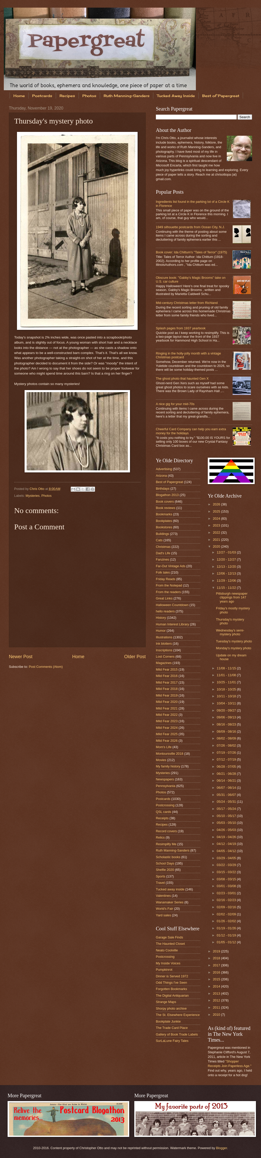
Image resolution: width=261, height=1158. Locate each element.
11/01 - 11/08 (227, 675)
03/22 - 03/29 (227, 865)
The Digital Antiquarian (172, 995)
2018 (217, 958)
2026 (217, 504)
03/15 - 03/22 (227, 872)
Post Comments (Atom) (46, 667)
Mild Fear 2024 (167, 728)
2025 (217, 511)
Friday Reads (165, 579)
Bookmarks (164, 514)
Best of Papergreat (169, 482)
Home (19, 96)
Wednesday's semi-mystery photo (230, 632)
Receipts (162, 818)
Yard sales (163, 915)
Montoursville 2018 (169, 753)
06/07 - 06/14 (227, 788)
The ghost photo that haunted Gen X (182, 378)
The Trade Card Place (172, 1028)
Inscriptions (164, 650)
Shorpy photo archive (171, 1008)
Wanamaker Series (169, 902)
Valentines (163, 896)
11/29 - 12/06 (227, 580)
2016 (217, 972)
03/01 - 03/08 (227, 886)
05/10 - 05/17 (227, 816)
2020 (217, 546)
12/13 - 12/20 (227, 566)
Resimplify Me (166, 844)
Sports (160, 876)
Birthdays (163, 488)
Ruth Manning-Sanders (127, 96)
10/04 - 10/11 (227, 703)
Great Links (164, 598)
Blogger (221, 1148)
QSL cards (163, 812)
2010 (217, 1014)
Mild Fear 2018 (167, 689)
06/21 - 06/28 (227, 774)
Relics (160, 837)
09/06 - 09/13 (227, 717)
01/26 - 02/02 (227, 921)
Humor (161, 630)
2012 (217, 1000)
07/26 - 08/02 (227, 745)
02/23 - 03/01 (227, 893)
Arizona (161, 475)
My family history (168, 766)
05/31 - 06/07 (227, 795)
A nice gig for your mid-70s (175, 404)
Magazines (164, 663)
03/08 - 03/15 (227, 879)
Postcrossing (165, 805)
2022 (217, 532)
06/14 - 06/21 (227, 780)
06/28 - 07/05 (227, 766)
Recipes (67, 96)
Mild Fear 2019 (167, 695)
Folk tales (163, 572)
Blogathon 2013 (167, 495)
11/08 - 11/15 (227, 668)
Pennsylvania (165, 786)
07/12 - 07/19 (227, 759)
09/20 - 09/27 (227, 710)
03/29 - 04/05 (227, 858)
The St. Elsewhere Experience (178, 1015)
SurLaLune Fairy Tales (172, 1041)
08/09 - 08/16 (227, 731)
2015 (217, 979)
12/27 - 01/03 (227, 552)
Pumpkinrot (164, 969)
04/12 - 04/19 (227, 844)
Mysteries (33, 496)
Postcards (42, 96)
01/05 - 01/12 (227, 942)
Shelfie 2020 (165, 870)
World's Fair (164, 908)
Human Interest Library (172, 624)
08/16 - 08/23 (227, 724)
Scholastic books (168, 857)
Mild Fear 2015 (167, 669)
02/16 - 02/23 (227, 900)
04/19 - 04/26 (227, 837)
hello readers (165, 611)
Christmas (163, 547)
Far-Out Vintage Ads (170, 566)
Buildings (162, 534)
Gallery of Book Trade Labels (177, 1034)
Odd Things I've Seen (171, 982)
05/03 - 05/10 (227, 823)
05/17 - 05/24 (227, 809)
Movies (161, 760)
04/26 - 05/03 (227, 830)
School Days (165, 863)
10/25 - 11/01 (227, 682)
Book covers (165, 501)
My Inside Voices (168, 963)
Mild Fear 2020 (167, 702)
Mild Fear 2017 (167, 682)
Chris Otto (37, 489)
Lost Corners (165, 656)
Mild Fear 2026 (167, 741)
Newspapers (165, 779)
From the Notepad (169, 585)
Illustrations (164, 637)
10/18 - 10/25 (227, 689)
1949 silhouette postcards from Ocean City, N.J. (190, 227)
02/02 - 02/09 (227, 914)
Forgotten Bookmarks (171, 989)
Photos (89, 96)
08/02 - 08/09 (227, 738)
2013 (217, 993)
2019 (217, 951)
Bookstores (164, 527)
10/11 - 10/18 (227, 696)
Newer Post (20, 656)
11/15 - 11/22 (227, 588)
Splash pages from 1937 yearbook (181, 328)
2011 (217, 1007)
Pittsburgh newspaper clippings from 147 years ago (232, 597)
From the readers (168, 592)
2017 (217, 965)
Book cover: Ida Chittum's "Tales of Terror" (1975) (191, 252)
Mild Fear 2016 (167, 676)
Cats (159, 540)
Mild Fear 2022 (167, 715)
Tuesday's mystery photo (234, 641)
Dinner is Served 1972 (172, 976)
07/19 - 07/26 (227, 752)
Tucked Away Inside (176, 96)
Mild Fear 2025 (167, 734)
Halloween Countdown (172, 605)
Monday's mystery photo (233, 648)
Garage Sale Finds (169, 937)
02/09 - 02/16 (227, 907)
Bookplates (164, 521)
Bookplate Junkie (168, 1021)
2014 (217, 986)
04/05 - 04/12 (227, 851)
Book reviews (165, 508)
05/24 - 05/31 (227, 802)
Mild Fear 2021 (167, 708)
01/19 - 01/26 (227, 928)
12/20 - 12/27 (227, 559)
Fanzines (162, 559)
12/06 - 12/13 (227, 573)
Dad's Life (163, 553)
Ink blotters (164, 643)
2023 (217, 525)
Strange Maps (166, 1002)
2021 (217, 540)
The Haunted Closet (170, 944)
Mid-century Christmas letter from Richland (187, 303)
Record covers (166, 831)
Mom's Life (164, 747)
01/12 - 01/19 (227, 935)
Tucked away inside (170, 889)
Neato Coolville (167, 950)
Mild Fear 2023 (167, 721)
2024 (217, 518)
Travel (160, 883)
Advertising (164, 469)
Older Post (135, 656)
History (161, 618)
